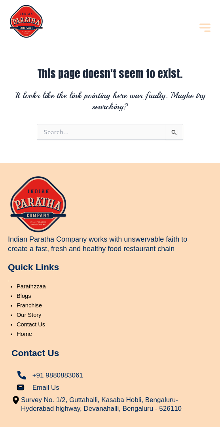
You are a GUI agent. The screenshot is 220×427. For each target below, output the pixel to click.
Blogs (24, 296)
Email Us (45, 387)
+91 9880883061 (57, 375)
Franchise (29, 305)
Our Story (29, 315)
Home (24, 334)
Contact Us (31, 324)
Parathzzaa (31, 286)
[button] (204, 28)
